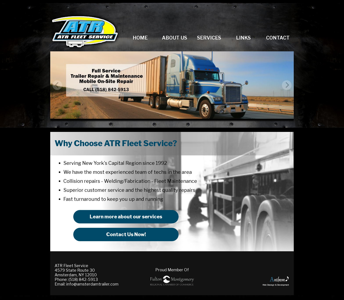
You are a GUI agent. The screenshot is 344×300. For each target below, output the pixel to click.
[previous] (57, 85)
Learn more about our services (126, 216)
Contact (278, 38)
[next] (287, 85)
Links (243, 38)
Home (140, 38)
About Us (174, 38)
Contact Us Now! (126, 234)
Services (209, 38)
